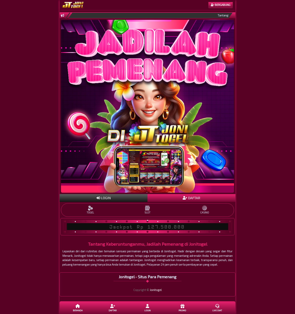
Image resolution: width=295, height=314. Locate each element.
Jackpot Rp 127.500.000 (147, 227)
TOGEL (90, 210)
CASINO (204, 210)
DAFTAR (191, 198)
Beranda (78, 307)
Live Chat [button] (217, 307)
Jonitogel (156, 290)
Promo (182, 307)
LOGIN (104, 198)
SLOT (147, 210)
